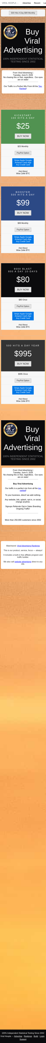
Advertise (27, 3)
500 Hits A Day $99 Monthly (23, 13)
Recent (37, 3)
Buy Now (23, 136)
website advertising (23, 562)
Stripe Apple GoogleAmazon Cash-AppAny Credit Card (23, 162)
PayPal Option (23, 153)
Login (42, 1036)
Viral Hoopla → (10, 3)
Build (36, 1036)
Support (23, 1039)
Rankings (28, 1036)
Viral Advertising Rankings (28, 546)
